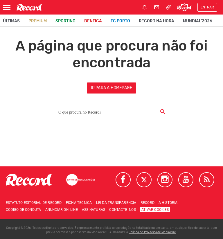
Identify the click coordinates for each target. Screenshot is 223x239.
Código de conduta (23, 210)
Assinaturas (93, 210)
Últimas (11, 21)
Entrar (207, 7)
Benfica (93, 21)
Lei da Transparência (116, 203)
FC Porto (120, 21)
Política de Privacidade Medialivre (152, 232)
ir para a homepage (111, 87)
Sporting (65, 21)
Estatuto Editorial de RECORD (34, 203)
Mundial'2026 (197, 21)
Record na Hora (156, 21)
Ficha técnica (79, 203)
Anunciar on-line (61, 210)
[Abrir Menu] (6, 7)
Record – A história (159, 203)
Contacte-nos (122, 210)
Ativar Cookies (155, 210)
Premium (37, 21)
